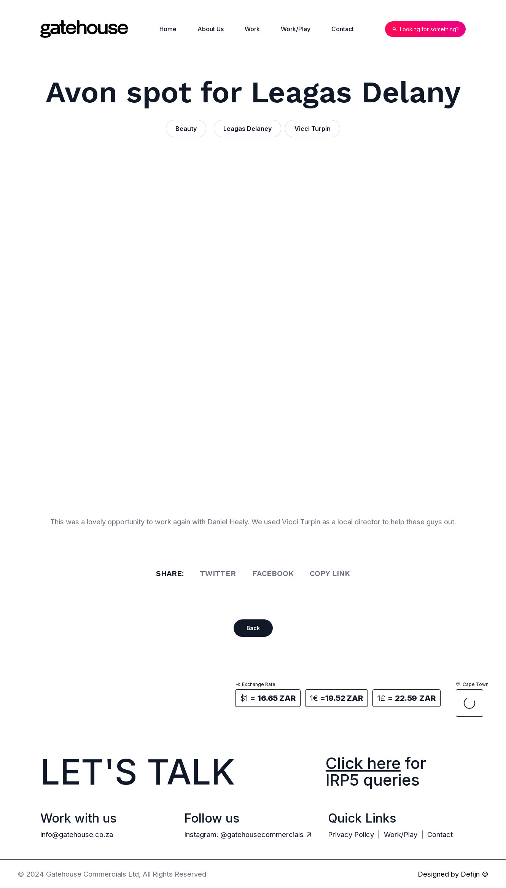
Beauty (186, 128)
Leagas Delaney (247, 128)
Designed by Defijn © (453, 873)
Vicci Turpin (312, 128)
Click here (363, 763)
